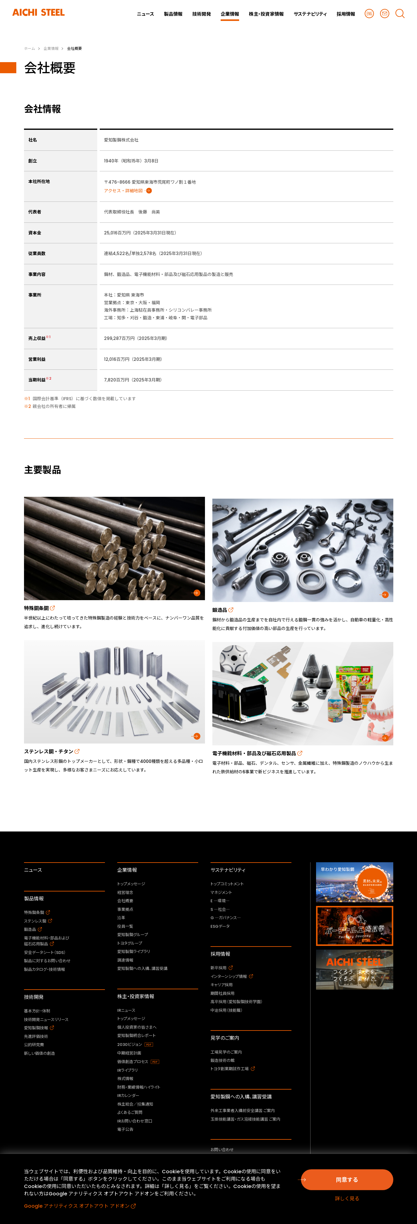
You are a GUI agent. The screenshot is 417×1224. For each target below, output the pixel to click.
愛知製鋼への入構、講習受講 (241, 1096)
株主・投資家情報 (135, 996)
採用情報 (220, 954)
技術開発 (34, 997)
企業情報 (127, 870)
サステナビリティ (228, 870)
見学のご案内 (225, 1038)
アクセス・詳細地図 (123, 191)
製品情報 (34, 898)
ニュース (33, 870)
